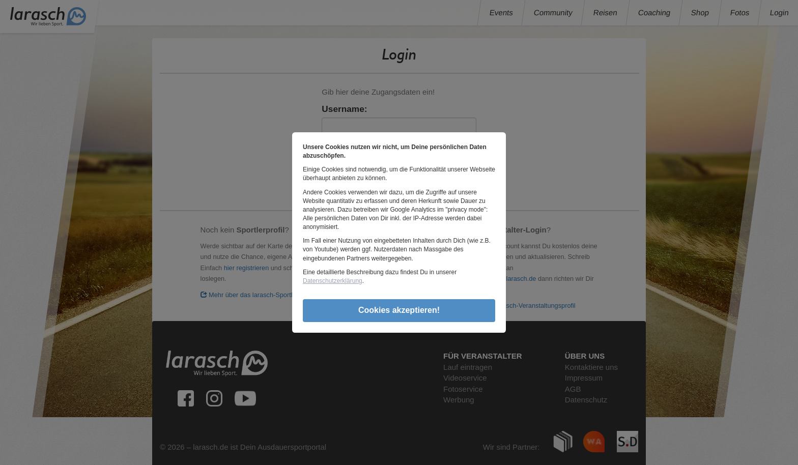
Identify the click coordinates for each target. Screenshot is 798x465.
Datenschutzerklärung (332, 280)
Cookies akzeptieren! (399, 310)
